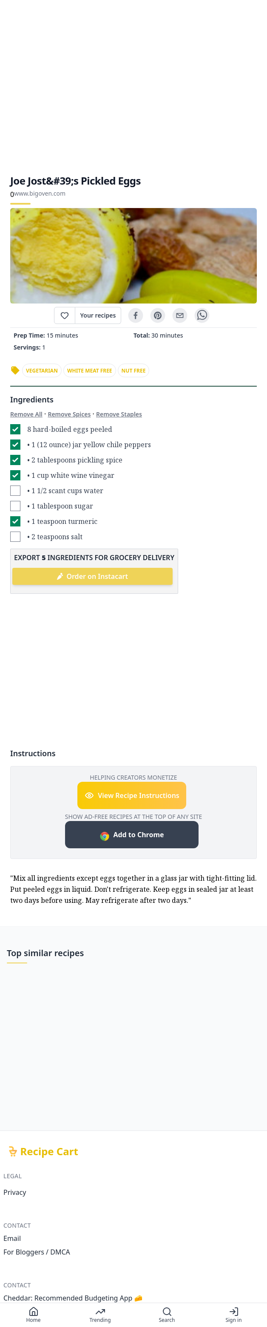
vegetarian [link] (42, 370)
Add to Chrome (131, 835)
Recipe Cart (49, 1151)
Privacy (14, 1192)
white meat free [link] (89, 370)
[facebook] (135, 315)
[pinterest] (157, 315)
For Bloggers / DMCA (36, 1252)
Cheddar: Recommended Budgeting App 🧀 (73, 1298)
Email (12, 1238)
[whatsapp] (202, 315)
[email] (179, 315)
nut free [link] (134, 370)
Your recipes (98, 315)
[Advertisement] (133, 87)
